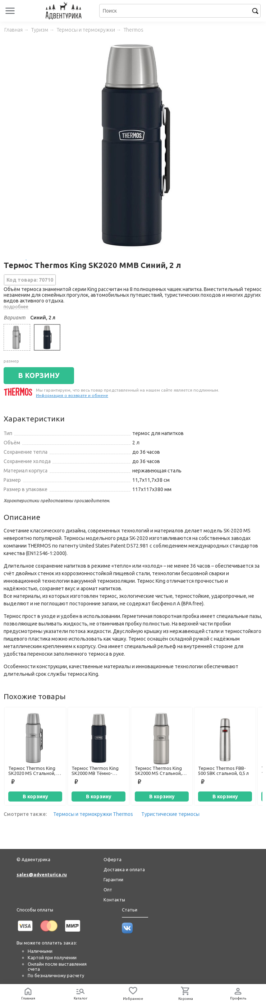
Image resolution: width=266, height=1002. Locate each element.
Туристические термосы (170, 814)
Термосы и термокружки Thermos (93, 814)
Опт (108, 889)
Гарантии (113, 879)
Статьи (129, 909)
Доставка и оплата (124, 869)
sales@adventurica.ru (42, 874)
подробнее (16, 306)
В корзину (35, 796)
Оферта (112, 859)
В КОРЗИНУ (39, 375)
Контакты (114, 899)
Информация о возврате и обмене (72, 395)
